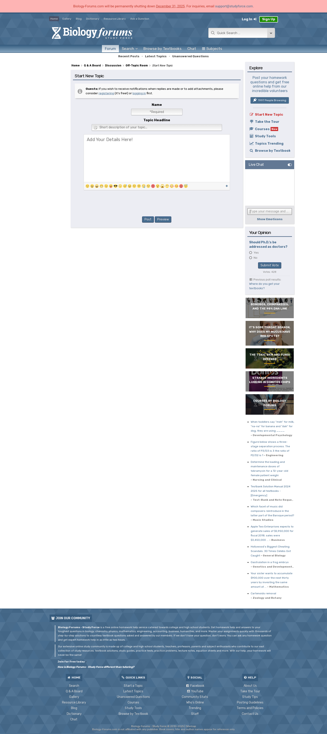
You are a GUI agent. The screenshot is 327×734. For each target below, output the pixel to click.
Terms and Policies (250, 708)
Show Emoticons (270, 219)
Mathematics (279, 586)
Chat (191, 48)
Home (54, 18)
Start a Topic (133, 686)
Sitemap (191, 726)
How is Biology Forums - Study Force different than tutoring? (96, 666)
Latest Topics (156, 56)
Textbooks (162, 48)
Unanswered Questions (190, 56)
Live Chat (256, 164)
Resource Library (115, 18)
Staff (195, 714)
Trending (195, 708)
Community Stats (195, 697)
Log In (249, 19)
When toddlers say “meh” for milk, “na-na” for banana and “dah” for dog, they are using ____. (272, 426)
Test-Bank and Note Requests (275, 499)
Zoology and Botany (267, 597)
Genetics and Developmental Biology (279, 566)
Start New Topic (266, 115)
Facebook (195, 686)
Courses (263, 129)
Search (74, 686)
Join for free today (72, 661)
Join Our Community (70, 618)
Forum (110, 48)
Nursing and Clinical (267, 479)
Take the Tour (264, 122)
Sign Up (268, 19)
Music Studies (263, 519)
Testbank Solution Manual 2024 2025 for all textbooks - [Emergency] (270, 491)
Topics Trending (266, 143)
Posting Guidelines (250, 702)
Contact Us (250, 714)
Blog (79, 18)
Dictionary (92, 18)
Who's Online (195, 702)
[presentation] (157, 204)
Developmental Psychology (272, 435)
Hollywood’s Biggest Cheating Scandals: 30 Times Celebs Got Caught (271, 551)
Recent (128, 56)
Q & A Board (74, 691)
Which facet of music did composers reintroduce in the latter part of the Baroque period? (272, 511)
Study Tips (250, 697)
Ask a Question (139, 18)
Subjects (212, 48)
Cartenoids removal (263, 593)
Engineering (274, 455)
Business (278, 539)
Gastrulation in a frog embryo (270, 562)
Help (250, 677)
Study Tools (262, 136)
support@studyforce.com (234, 6)
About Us (250, 686)
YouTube (194, 691)
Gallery (66, 18)
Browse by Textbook (269, 151)
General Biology (274, 555)
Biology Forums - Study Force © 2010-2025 (157, 726)
